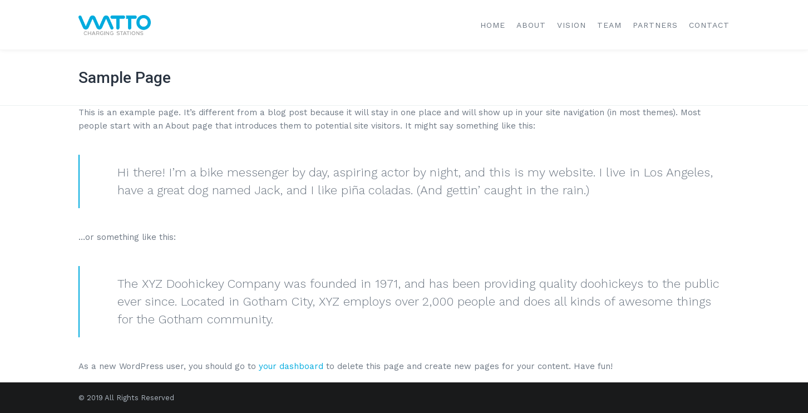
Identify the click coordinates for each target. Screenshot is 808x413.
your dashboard (291, 366)
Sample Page (124, 77)
